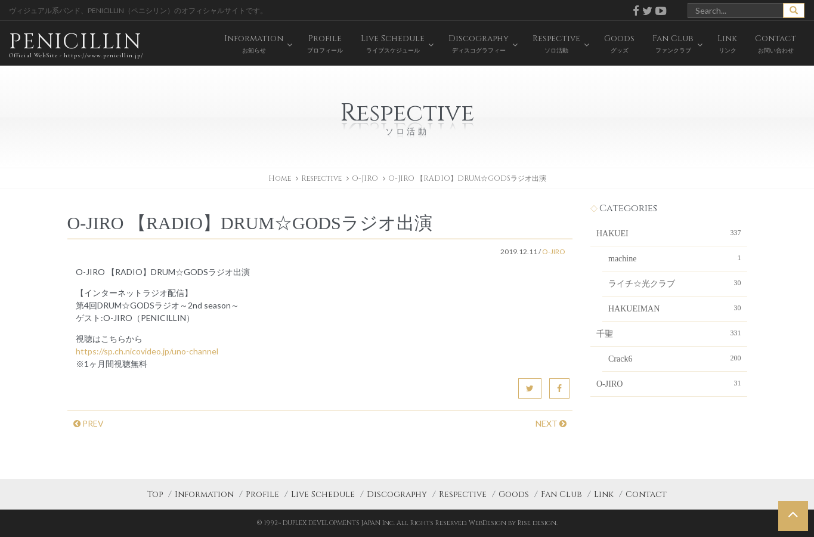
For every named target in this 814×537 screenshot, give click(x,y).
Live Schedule (323, 494)
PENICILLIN (76, 44)
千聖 (668, 333)
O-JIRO (365, 178)
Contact (646, 494)
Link (604, 494)
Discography (397, 494)
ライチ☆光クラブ (674, 282)
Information (204, 494)
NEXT (551, 423)
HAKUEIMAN (674, 308)
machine (674, 257)
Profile (262, 494)
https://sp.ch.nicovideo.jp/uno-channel (147, 351)
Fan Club (561, 494)
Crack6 (674, 358)
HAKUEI (668, 232)
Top (155, 494)
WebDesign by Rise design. (513, 523)
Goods (514, 494)
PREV (88, 423)
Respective (463, 494)
